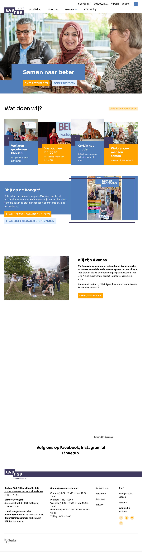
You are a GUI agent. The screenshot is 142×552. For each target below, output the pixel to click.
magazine (13, 206)
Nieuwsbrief (84, 4)
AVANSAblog (90, 9)
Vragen (115, 4)
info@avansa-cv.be (21, 511)
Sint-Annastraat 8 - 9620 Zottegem (21, 503)
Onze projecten (64, 83)
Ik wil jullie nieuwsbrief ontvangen (30, 221)
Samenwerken (101, 4)
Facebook (69, 447)
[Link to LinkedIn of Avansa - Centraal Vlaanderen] (127, 518)
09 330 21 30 (13, 506)
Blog (121, 488)
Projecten (53, 9)
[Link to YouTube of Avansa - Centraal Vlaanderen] (132, 518)
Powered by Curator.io (103, 437)
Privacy (99, 504)
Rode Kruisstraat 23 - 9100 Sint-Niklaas (23, 491)
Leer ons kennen (90, 295)
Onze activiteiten (36, 83)
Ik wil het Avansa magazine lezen (28, 214)
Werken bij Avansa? (124, 510)
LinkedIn (70, 453)
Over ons (71, 9)
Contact (126, 4)
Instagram (91, 447)
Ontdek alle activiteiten (123, 108)
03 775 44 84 (13, 494)
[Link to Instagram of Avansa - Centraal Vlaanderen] (121, 523)
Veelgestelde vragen (125, 495)
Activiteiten (35, 9)
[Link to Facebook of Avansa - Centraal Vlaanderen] (121, 518)
